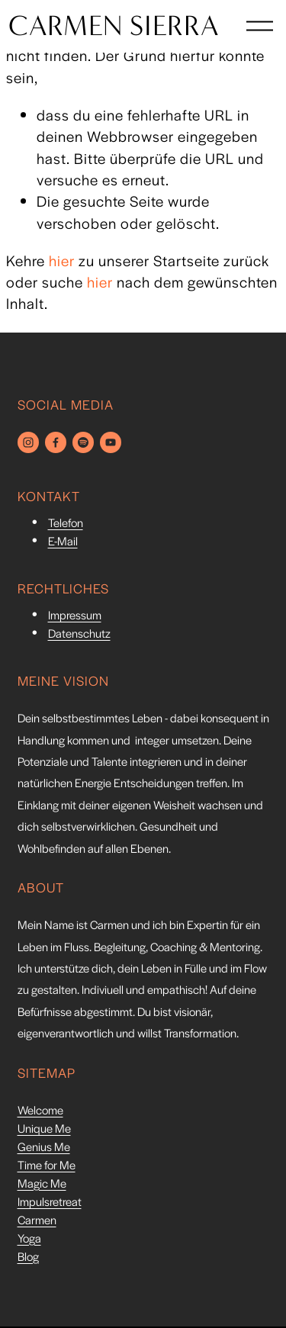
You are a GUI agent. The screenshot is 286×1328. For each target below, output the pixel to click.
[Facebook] (55, 442)
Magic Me (42, 1185)
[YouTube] (110, 442)
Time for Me (47, 1166)
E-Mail (63, 542)
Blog (28, 1258)
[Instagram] (28, 442)
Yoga (29, 1240)
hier (62, 260)
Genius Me (44, 1148)
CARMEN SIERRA (123, 35)
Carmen (37, 1221)
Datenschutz (79, 635)
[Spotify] (83, 442)
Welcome (40, 1112)
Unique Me (44, 1130)
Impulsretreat (50, 1203)
